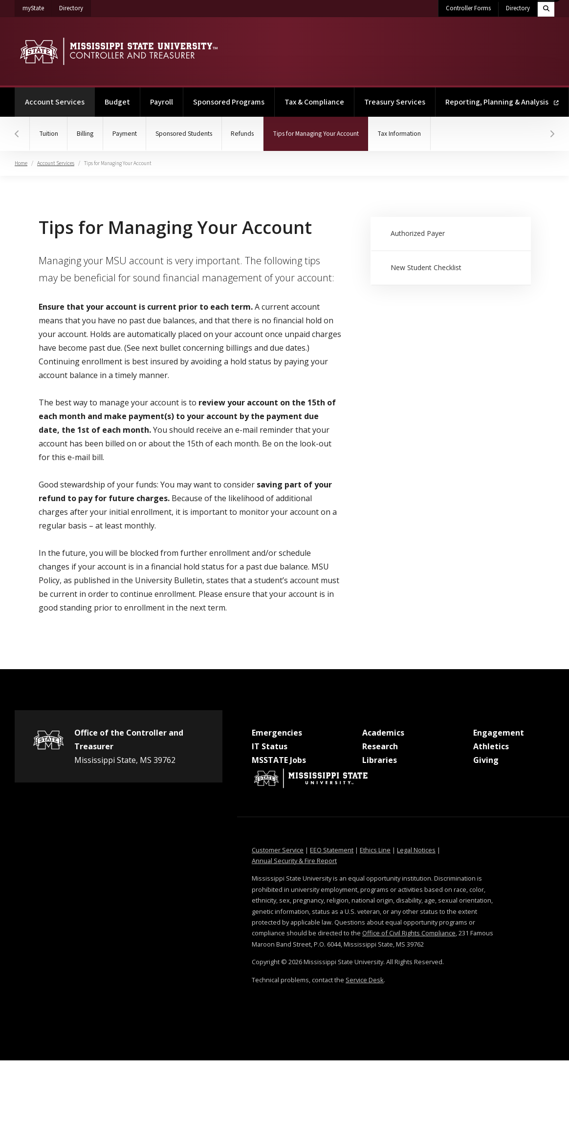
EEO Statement (331, 849)
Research (380, 746)
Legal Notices (416, 849)
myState (37, 6)
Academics (383, 732)
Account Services (60, 97)
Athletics (491, 746)
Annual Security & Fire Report (294, 860)
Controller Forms (468, 8)
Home (21, 163)
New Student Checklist (426, 267)
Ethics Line (375, 849)
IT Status (269, 746)
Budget (117, 102)
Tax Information (411, 133)
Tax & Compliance (314, 102)
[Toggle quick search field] (546, 8)
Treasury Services (394, 102)
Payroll (161, 102)
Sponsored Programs (228, 102)
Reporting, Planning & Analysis (502, 102)
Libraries (379, 760)
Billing (87, 133)
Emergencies (277, 732)
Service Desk (365, 979)
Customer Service (278, 849)
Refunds (250, 133)
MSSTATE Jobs (279, 760)
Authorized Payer (418, 233)
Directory (75, 6)
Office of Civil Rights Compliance (409, 933)
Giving (486, 760)
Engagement (498, 732)
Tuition (49, 133)
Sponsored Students (189, 133)
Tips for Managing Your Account (330, 127)
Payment (128, 133)
